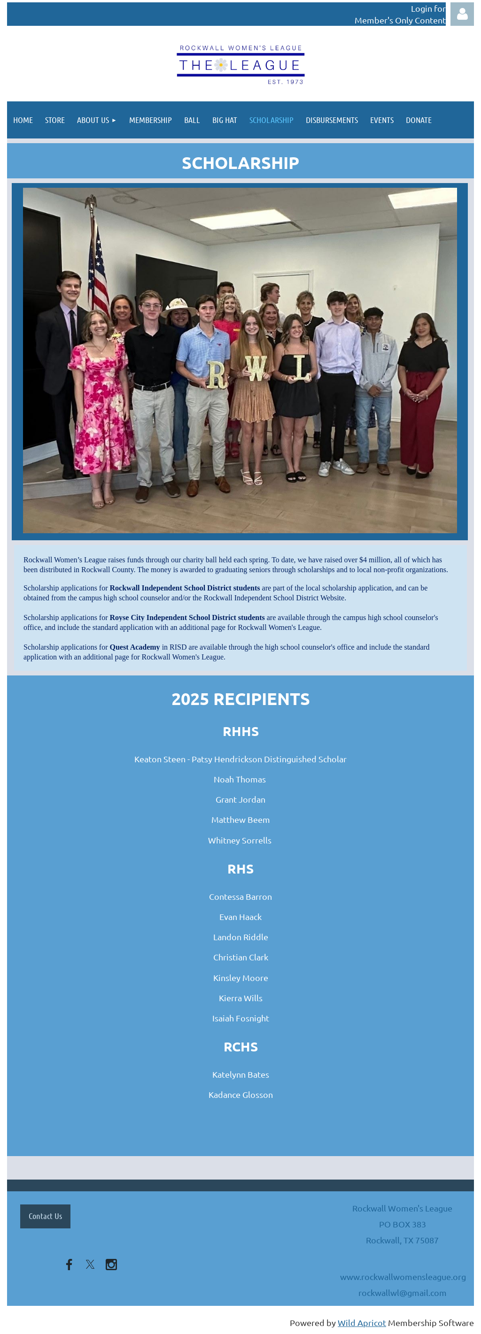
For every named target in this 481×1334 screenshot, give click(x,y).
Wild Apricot (362, 1322)
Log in (462, 14)
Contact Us (45, 1216)
